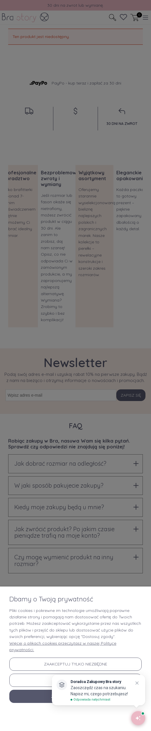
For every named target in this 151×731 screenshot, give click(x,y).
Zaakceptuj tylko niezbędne (75, 664)
